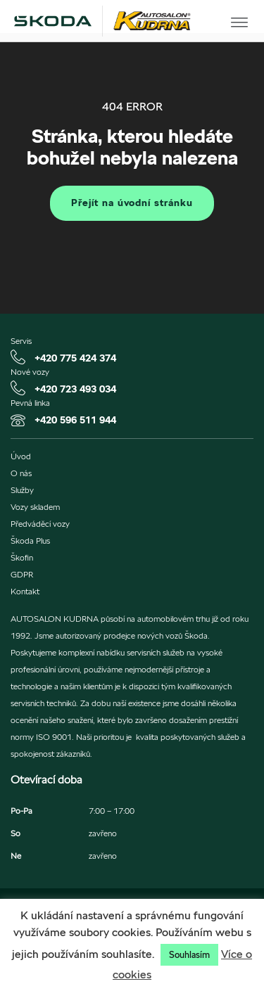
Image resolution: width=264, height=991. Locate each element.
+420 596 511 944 (75, 420)
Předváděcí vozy (40, 524)
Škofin (22, 558)
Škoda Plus (30, 541)
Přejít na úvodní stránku (131, 202)
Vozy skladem (35, 507)
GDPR (22, 575)
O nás (21, 473)
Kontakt (25, 591)
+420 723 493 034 (75, 389)
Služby (22, 490)
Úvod (21, 456)
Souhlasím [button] (189, 955)
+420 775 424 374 (75, 358)
